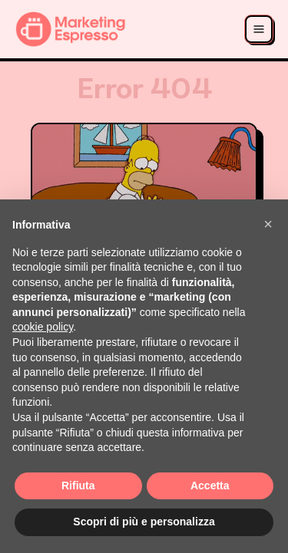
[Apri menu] (259, 29)
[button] (268, 224)
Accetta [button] (210, 485)
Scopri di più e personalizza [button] (143, 521)
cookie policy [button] (42, 327)
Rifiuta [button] (78, 485)
